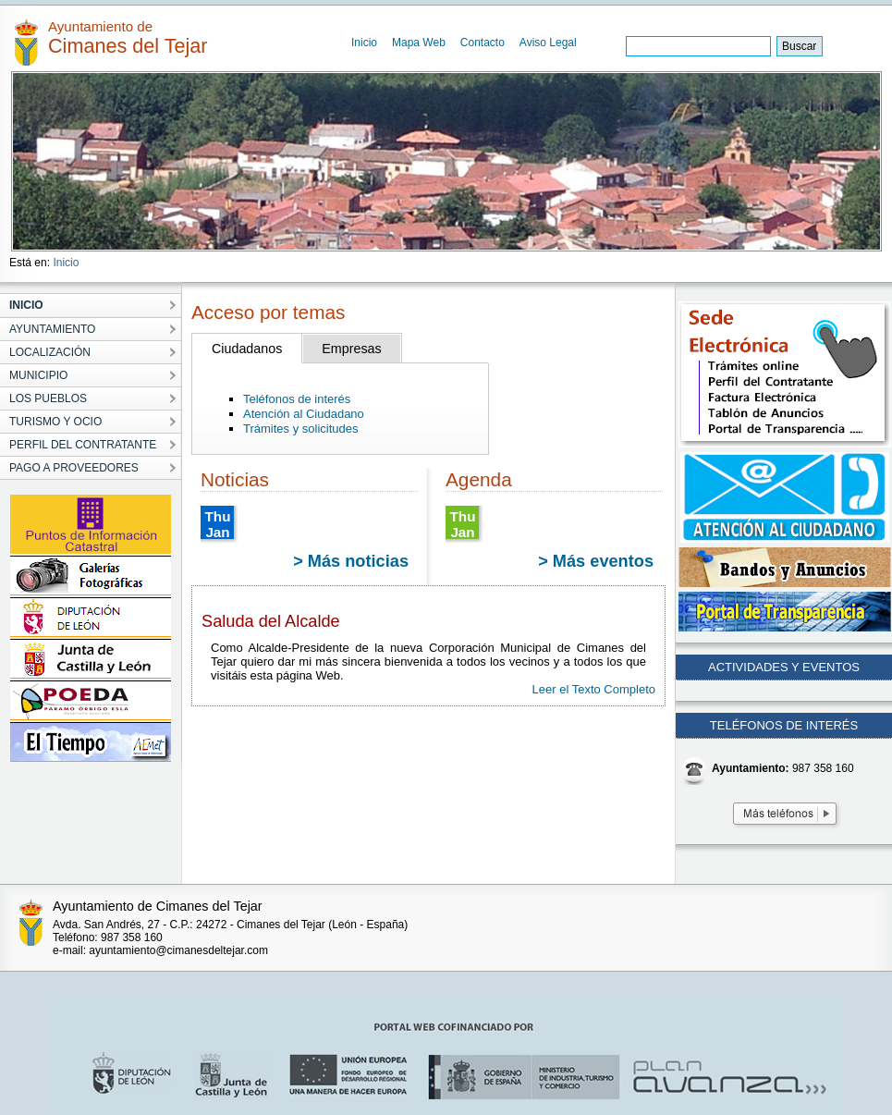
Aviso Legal (548, 42)
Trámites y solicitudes (301, 428)
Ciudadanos (247, 348)
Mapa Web (419, 42)
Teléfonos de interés (296, 399)
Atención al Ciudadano (303, 414)
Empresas (351, 348)
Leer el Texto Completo (593, 689)
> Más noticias (351, 561)
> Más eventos (596, 561)
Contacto (482, 42)
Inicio (364, 42)
